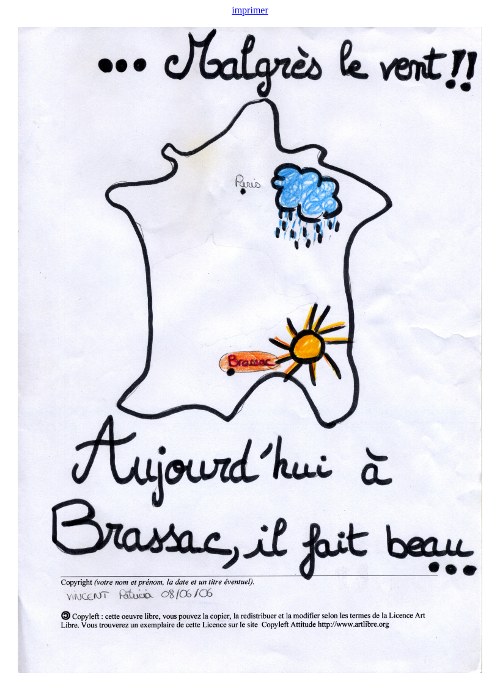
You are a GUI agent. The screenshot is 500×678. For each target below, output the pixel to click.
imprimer (250, 10)
